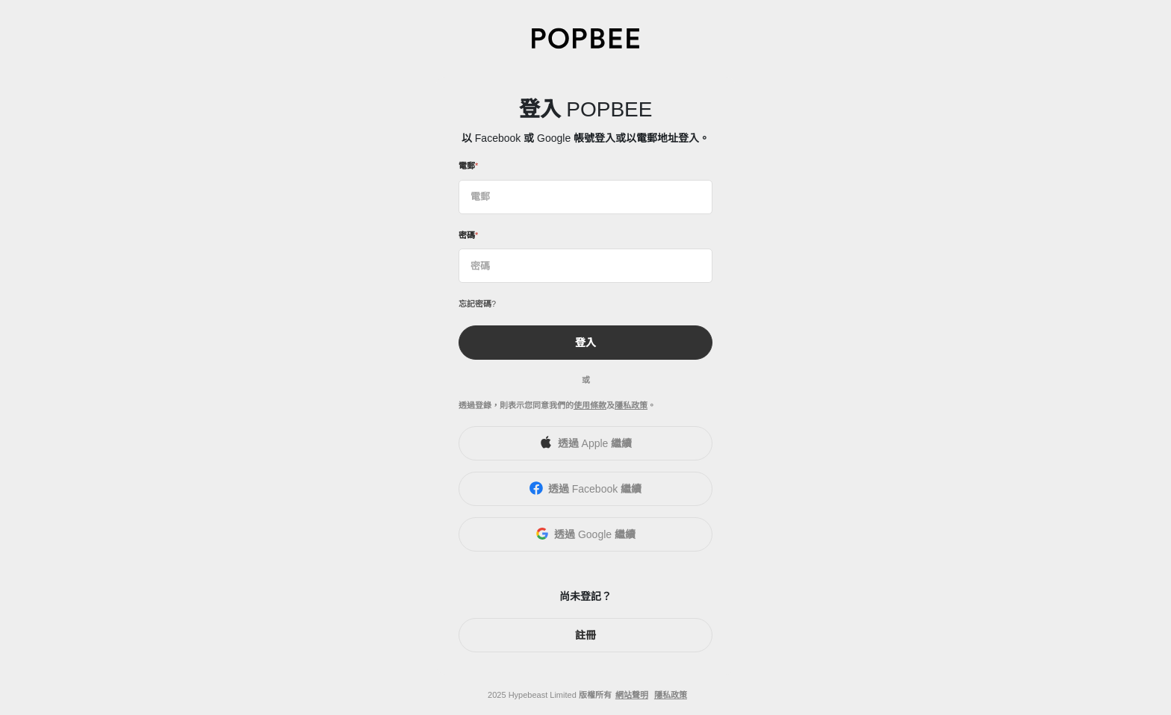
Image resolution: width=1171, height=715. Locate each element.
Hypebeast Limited (543, 694)
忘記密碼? (477, 303)
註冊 (585, 635)
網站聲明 (631, 694)
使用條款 (590, 405)
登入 (585, 343)
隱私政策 (631, 405)
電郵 (467, 165)
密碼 (467, 235)
